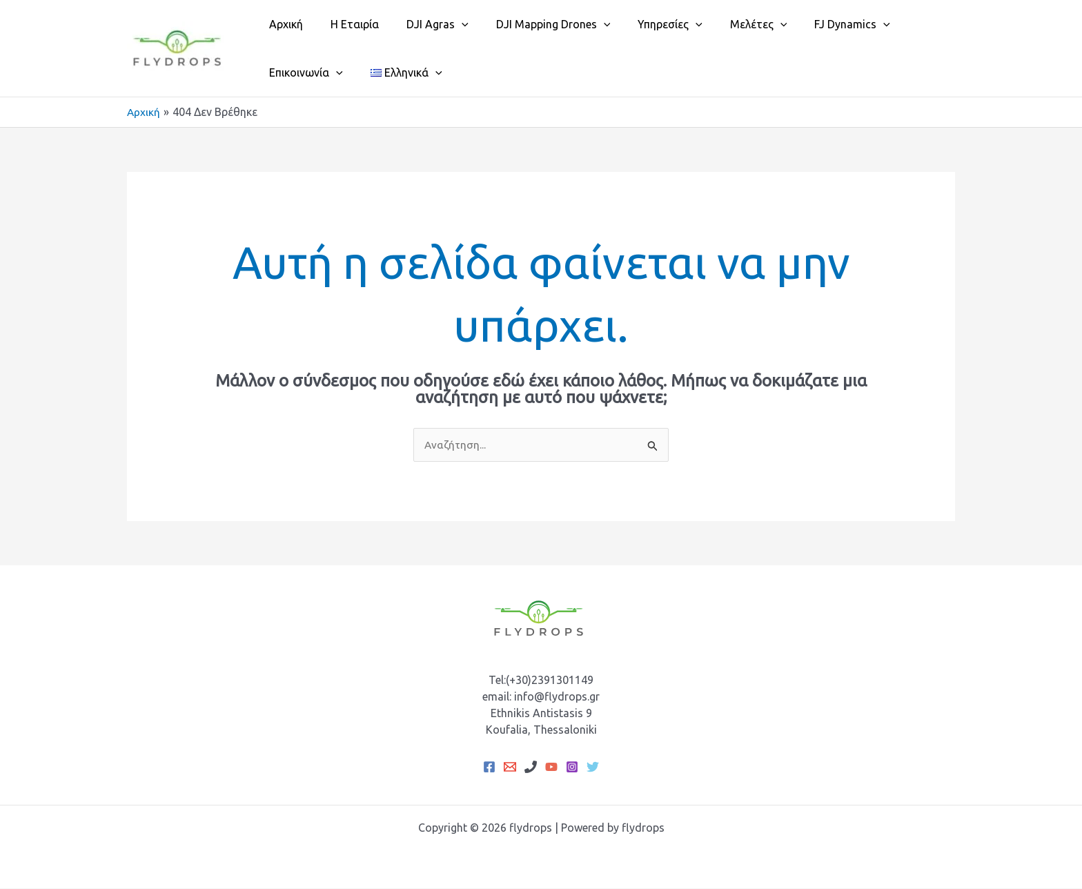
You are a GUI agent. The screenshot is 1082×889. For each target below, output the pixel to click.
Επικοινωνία (303, 72)
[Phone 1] (530, 767)
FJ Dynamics (816, 24)
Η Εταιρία (346, 24)
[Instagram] (572, 767)
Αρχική (283, 24)
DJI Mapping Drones (534, 24)
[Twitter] (593, 767)
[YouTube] (551, 767)
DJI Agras (424, 24)
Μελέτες (728, 24)
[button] (448, 24)
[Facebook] (489, 767)
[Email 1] (510, 767)
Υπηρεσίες (645, 24)
